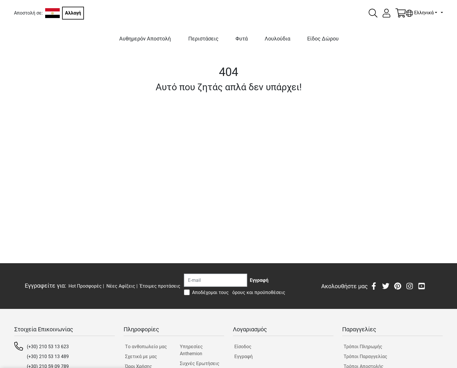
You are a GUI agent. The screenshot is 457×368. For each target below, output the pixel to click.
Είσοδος (243, 346)
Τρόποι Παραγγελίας (365, 356)
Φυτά (241, 39)
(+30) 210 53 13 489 (48, 356)
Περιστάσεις (203, 39)
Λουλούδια (277, 39)
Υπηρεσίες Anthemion (191, 350)
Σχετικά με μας (141, 356)
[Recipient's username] (215, 280)
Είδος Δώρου (323, 39)
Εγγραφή (243, 356)
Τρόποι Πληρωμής (363, 346)
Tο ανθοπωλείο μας (146, 346)
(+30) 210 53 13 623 (48, 346)
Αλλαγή (73, 13)
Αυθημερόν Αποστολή (145, 39)
